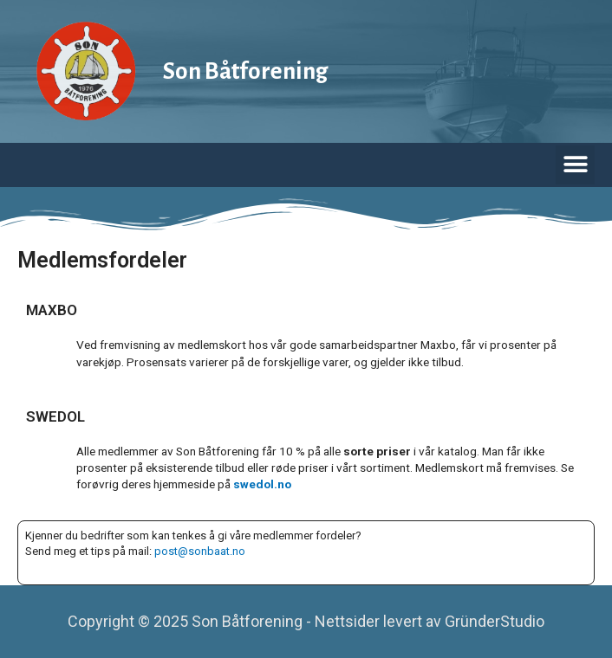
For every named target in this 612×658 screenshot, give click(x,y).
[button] (575, 164)
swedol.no (262, 484)
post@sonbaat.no (199, 551)
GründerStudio (494, 621)
